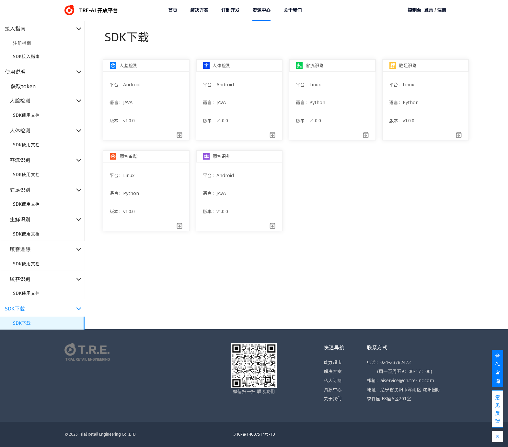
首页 (172, 10)
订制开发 (230, 10)
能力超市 (333, 362)
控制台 (414, 10)
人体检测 (45, 130)
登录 (428, 10)
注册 (441, 10)
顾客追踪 (45, 249)
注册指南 (22, 43)
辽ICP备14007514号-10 (254, 434)
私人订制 (333, 380)
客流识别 (45, 160)
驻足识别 (45, 190)
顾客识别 (45, 279)
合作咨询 (497, 368)
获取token (23, 86)
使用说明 (43, 72)
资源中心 (261, 10)
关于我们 (292, 10)
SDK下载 (43, 308)
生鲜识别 (45, 219)
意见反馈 (497, 409)
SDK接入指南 (26, 56)
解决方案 (199, 10)
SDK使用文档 (26, 115)
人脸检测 (45, 100)
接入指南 (43, 28)
